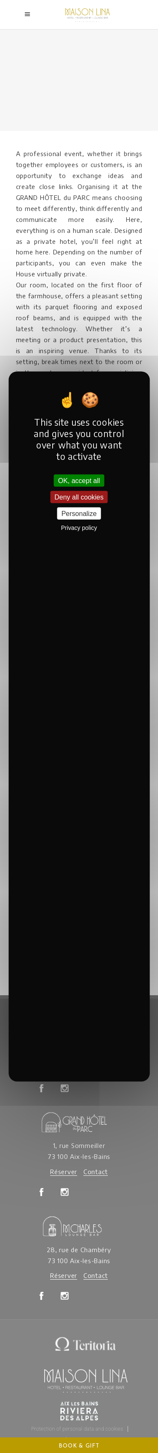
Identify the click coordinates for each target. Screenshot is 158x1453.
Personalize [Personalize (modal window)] (79, 513)
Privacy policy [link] (79, 527)
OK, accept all (79, 480)
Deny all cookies (79, 496)
